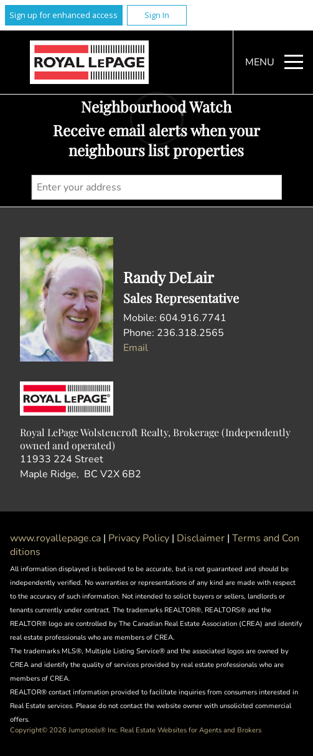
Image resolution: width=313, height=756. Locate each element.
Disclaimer (202, 538)
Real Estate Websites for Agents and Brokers (190, 730)
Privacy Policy (140, 538)
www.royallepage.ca (55, 538)
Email (135, 348)
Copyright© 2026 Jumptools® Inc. (64, 730)
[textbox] (156, 187)
